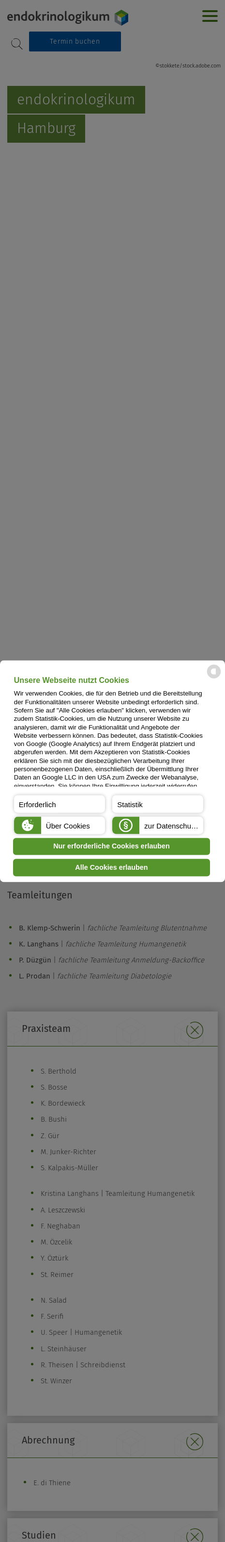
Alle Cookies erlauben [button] (111, 867)
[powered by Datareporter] (214, 677)
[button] (59, 803)
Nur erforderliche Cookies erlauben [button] (111, 846)
